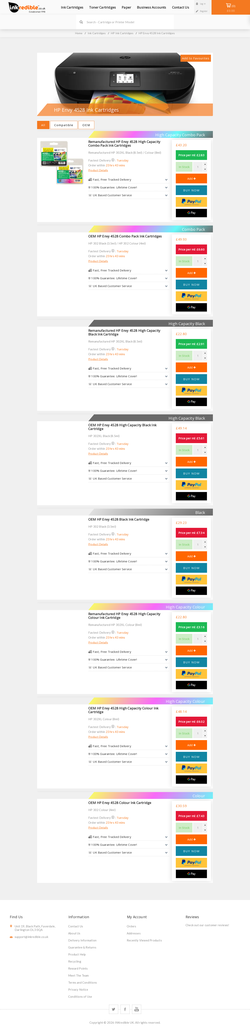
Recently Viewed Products (144, 940)
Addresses (134, 933)
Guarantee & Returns (82, 947)
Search (81, 22)
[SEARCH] (130, 22)
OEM (86, 125)
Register (204, 11)
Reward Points (78, 968)
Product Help (77, 954)
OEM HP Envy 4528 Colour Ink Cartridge (119, 802)
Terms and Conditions (82, 982)
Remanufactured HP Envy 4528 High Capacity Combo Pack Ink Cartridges (124, 143)
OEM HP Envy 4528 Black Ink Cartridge (118, 519)
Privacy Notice (78, 989)
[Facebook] (125, 1009)
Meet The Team (78, 975)
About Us (74, 933)
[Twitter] (113, 1009)
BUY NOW (191, 190)
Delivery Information (82, 940)
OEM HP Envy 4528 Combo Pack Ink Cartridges (125, 236)
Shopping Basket (230, 8)
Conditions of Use (80, 996)
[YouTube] (136, 1009)
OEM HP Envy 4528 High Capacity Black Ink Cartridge (122, 427)
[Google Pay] (191, 213)
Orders (131, 926)
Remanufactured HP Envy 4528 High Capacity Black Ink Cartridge (124, 332)
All (43, 125)
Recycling (74, 961)
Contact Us (75, 926)
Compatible (63, 125)
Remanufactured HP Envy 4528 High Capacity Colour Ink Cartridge (124, 616)
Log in (203, 3)
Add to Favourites (195, 58)
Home (79, 33)
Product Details (98, 170)
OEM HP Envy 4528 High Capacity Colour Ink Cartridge (123, 710)
